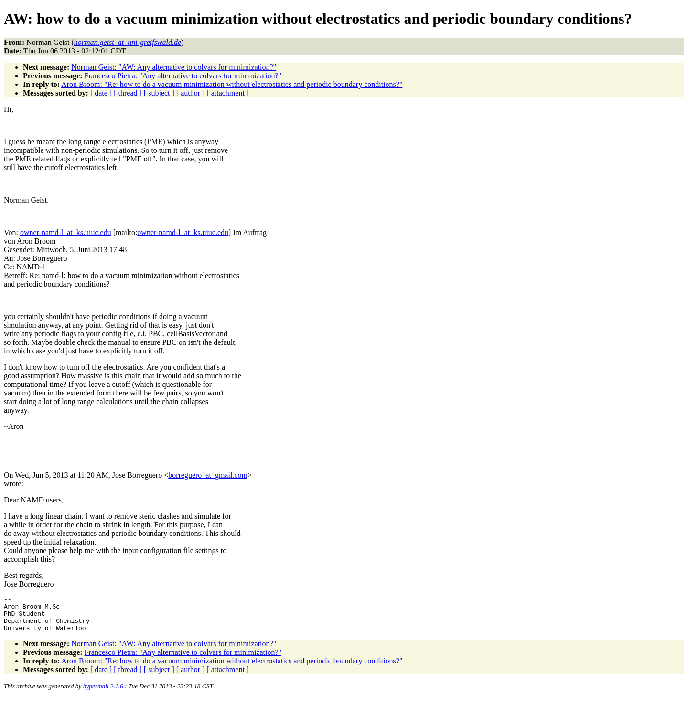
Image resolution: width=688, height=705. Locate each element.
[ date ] (101, 93)
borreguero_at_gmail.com (207, 475)
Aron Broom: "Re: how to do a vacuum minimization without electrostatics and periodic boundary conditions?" (231, 84)
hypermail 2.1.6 (103, 693)
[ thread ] (128, 93)
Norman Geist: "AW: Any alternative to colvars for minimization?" (173, 67)
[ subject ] (159, 93)
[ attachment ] (227, 93)
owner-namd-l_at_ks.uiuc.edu (65, 232)
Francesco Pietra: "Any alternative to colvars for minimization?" (183, 76)
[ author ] (190, 93)
